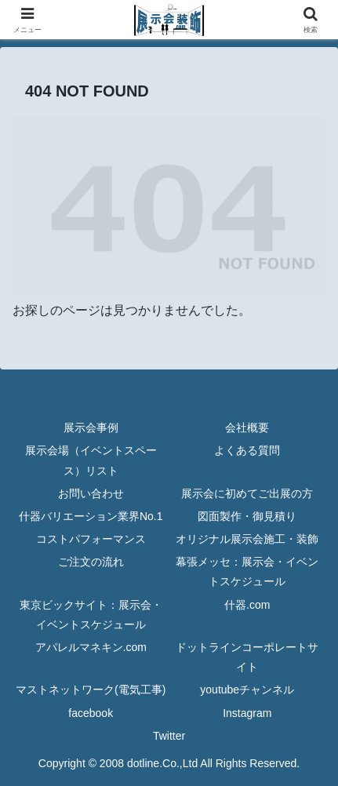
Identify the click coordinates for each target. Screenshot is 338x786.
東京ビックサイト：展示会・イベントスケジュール (91, 615)
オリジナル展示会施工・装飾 (247, 539)
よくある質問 (247, 450)
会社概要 (247, 427)
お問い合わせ (91, 493)
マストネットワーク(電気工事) (90, 689)
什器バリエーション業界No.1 (91, 516)
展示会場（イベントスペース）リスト (91, 460)
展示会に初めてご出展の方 (247, 493)
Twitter (169, 736)
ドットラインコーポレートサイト (247, 657)
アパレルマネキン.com (91, 647)
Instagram (247, 713)
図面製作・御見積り (247, 516)
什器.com (247, 605)
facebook (90, 713)
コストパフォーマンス (91, 539)
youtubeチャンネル (247, 689)
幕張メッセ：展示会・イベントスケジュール (247, 571)
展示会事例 (91, 427)
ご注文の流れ (91, 561)
